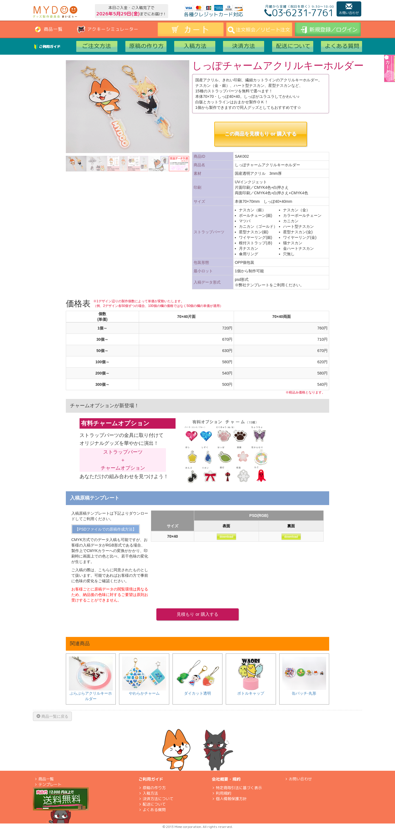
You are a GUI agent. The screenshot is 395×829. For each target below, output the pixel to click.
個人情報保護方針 (231, 798)
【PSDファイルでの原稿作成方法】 (106, 529)
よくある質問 (154, 809)
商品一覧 (53, 29)
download (226, 536)
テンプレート (49, 784)
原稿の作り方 (154, 787)
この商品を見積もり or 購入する (261, 134)
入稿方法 (150, 793)
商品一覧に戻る (52, 716)
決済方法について (158, 798)
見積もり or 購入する (197, 614)
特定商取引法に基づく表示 (239, 787)
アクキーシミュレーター (113, 29)
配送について (154, 804)
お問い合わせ (349, 9)
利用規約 (223, 793)
